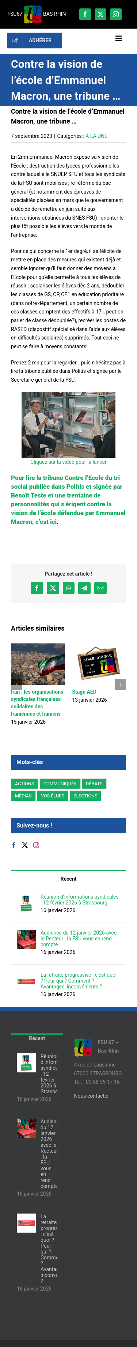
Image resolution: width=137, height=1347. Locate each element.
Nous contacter (91, 1096)
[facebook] (85, 14)
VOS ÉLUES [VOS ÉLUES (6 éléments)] (52, 796)
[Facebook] (14, 845)
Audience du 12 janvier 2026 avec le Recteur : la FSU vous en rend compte (79, 938)
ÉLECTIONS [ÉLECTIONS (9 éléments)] (85, 796)
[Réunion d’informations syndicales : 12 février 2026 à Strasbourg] (26, 898)
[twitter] (100, 14)
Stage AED (84, 692)
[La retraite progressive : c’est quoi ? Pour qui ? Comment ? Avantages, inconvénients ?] (26, 976)
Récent (69, 879)
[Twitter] (25, 845)
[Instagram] (36, 845)
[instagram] (116, 14)
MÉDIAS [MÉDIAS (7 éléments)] (23, 796)
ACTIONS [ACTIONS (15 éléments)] (24, 783)
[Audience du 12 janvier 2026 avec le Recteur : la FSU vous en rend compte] (26, 934)
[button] (16, 684)
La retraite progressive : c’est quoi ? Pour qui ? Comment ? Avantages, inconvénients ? (79, 981)
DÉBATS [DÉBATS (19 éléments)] (94, 783)
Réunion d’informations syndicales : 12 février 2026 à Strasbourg (80, 900)
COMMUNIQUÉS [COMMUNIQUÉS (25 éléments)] (60, 783)
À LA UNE (96, 136)
